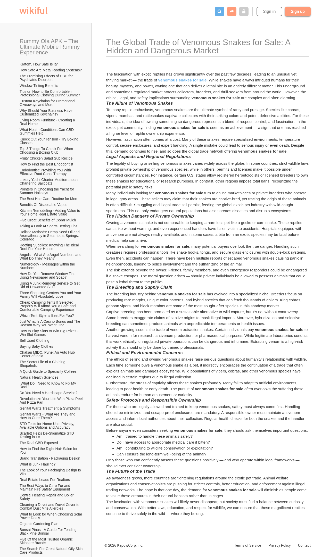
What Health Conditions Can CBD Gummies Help (47, 131)
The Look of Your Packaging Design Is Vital (51, 472)
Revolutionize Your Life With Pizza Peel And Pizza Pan (51, 400)
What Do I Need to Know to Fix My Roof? (48, 385)
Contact (304, 545)
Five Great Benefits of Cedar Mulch (48, 220)
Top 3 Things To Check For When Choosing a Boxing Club (47, 150)
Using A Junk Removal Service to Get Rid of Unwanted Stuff (50, 285)
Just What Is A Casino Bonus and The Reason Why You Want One (50, 323)
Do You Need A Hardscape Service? (48, 393)
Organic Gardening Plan (39, 524)
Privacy (279, 545)
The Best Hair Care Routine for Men (48, 199)
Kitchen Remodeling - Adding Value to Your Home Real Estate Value (50, 212)
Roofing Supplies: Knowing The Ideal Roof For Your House (50, 247)
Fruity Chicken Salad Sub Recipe (46, 158)
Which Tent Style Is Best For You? (47, 315)
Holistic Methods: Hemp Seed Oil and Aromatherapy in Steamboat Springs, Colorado (50, 235)
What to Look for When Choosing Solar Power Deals (51, 516)
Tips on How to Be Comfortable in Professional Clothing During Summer (50, 93)
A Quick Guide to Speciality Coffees (48, 371)
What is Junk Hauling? (37, 464)
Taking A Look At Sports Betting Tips (48, 226)
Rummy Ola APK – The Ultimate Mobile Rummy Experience (50, 47)
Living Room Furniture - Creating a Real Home (48, 122)
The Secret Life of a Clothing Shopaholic (43, 364)
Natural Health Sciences (39, 377)
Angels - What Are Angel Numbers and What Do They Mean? (51, 256)
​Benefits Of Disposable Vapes (43, 205)
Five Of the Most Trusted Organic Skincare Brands (47, 541)
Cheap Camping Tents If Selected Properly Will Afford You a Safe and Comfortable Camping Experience (48, 306)
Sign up (298, 11)
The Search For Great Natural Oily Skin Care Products (52, 550)
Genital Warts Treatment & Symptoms (50, 408)
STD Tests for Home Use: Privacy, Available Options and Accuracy (47, 425)
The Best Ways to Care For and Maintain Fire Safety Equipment (45, 487)
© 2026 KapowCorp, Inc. (123, 545)
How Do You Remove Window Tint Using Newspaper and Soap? (48, 275)
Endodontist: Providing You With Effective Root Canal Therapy (46, 172)
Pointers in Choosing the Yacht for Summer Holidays (47, 191)
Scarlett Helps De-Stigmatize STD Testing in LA (47, 435)
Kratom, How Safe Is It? (39, 64)
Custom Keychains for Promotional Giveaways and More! (48, 103)
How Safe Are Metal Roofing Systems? (51, 70)
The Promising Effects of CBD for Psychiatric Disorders (47, 78)
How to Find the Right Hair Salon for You (49, 450)
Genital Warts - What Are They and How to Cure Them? (48, 416)
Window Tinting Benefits (39, 86)
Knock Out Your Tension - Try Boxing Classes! (49, 141)
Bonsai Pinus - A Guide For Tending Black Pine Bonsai (49, 531)
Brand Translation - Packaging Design (50, 458)
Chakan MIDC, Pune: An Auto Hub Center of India (48, 354)
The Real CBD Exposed (39, 443)
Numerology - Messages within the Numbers (48, 266)
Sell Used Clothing (34, 340)
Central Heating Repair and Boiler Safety (47, 497)
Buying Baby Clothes (37, 346)
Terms (247, 545)
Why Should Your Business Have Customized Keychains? (46, 112)
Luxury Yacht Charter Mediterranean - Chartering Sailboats (50, 181)
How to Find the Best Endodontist (46, 164)
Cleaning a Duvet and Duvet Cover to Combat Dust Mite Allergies (50, 506)
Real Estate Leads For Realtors (45, 480)
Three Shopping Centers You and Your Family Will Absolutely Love (51, 294)
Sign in (269, 11)
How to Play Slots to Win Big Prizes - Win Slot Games (50, 333)
